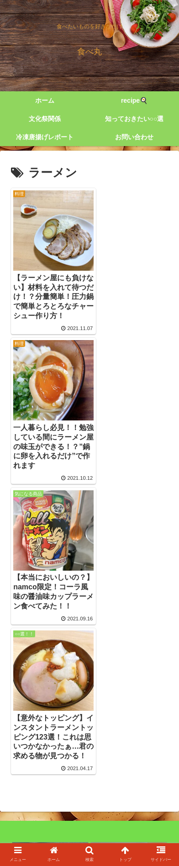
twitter (48, 823)
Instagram (130, 823)
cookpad (90, 836)
